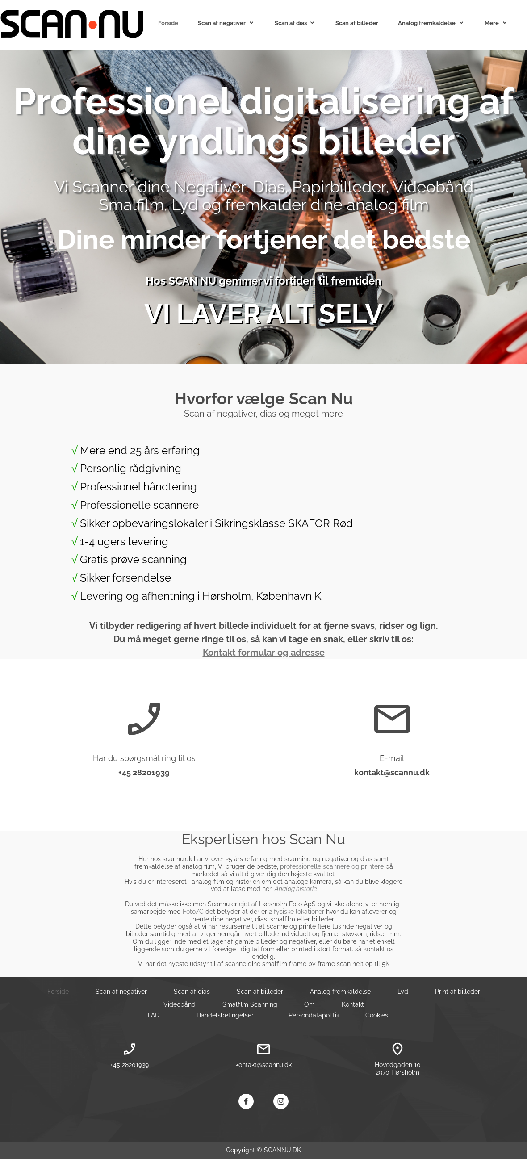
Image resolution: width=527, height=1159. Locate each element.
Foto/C (193, 911)
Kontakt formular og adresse (264, 652)
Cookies (376, 1015)
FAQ (153, 1015)
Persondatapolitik (314, 1015)
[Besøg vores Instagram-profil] (281, 1101)
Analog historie (296, 888)
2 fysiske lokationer (296, 911)
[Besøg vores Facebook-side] (246, 1101)
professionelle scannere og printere (332, 866)
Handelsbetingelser (225, 1015)
